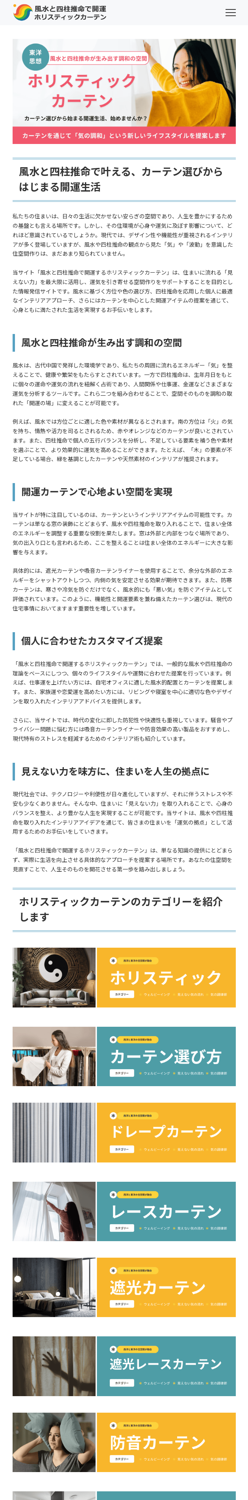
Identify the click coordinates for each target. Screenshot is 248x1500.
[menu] (231, 12)
